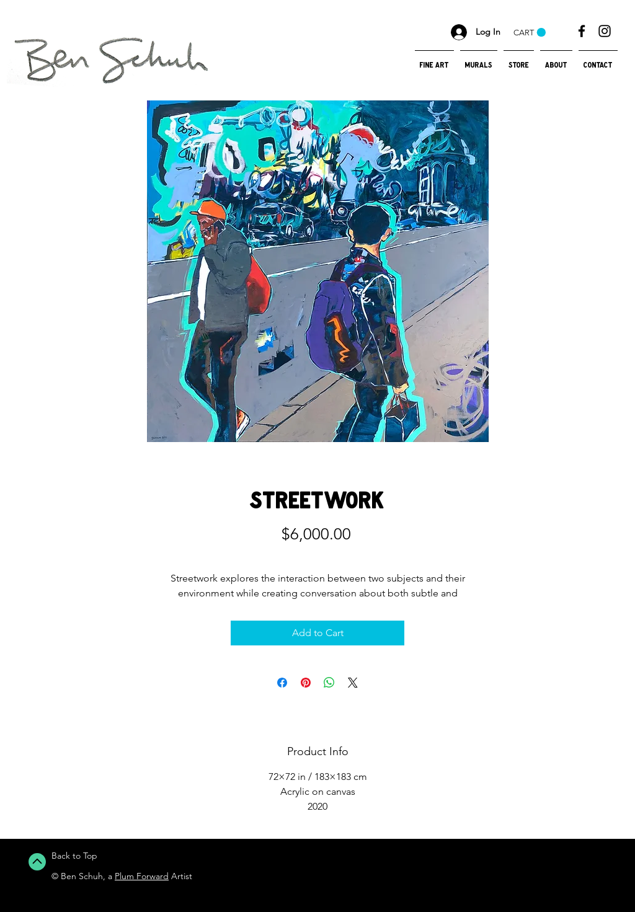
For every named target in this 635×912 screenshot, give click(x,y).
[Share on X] (352, 682)
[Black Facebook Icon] (582, 31)
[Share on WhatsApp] (329, 682)
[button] (529, 32)
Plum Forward (142, 876)
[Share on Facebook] (282, 682)
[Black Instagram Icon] (605, 31)
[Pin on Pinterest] (305, 682)
